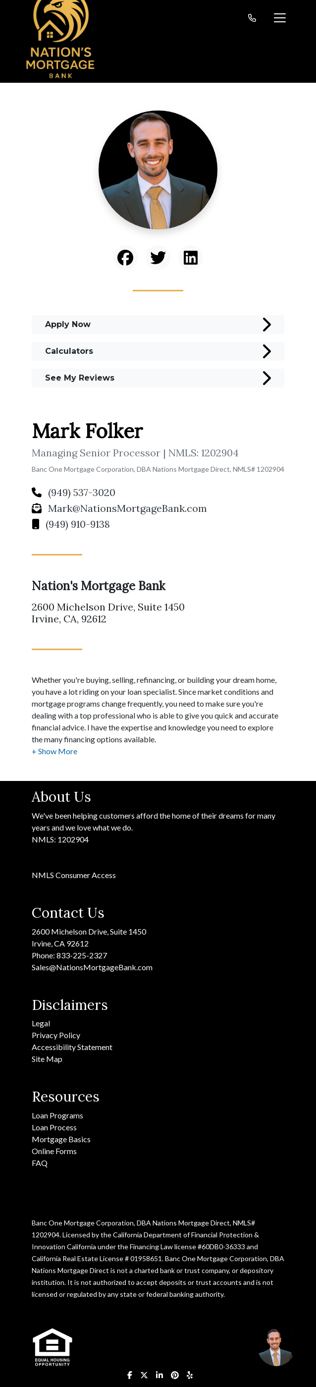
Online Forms (54, 1151)
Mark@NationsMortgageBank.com (119, 508)
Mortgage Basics (61, 1139)
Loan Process (54, 1127)
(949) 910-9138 (71, 524)
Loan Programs (57, 1115)
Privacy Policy (56, 1035)
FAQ (40, 1162)
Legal (41, 1023)
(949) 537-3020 (73, 492)
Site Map (47, 1058)
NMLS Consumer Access (74, 875)
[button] (54, 751)
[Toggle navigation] (280, 18)
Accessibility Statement (72, 1047)
